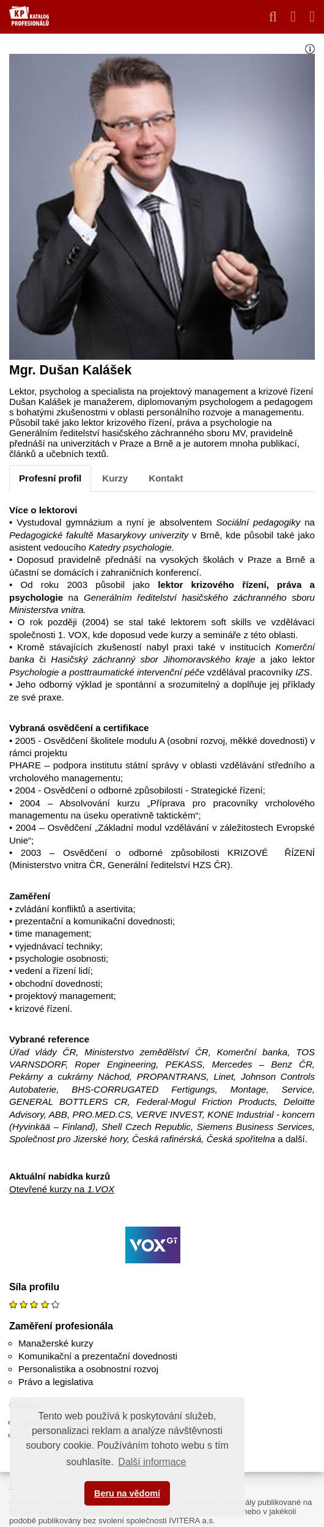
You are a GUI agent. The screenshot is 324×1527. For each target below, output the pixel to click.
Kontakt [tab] (166, 478)
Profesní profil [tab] (50, 478)
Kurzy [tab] (115, 478)
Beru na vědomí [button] (127, 1493)
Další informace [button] (152, 1462)
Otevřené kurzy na (61, 1189)
